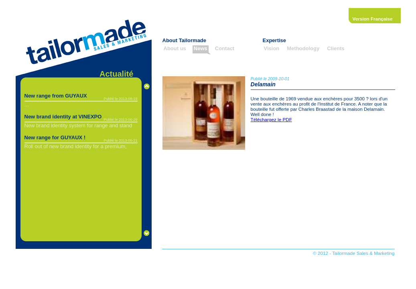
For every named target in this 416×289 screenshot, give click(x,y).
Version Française (373, 18)
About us (175, 48)
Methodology (303, 48)
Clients (335, 48)
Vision (272, 48)
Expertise (274, 40)
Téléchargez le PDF (271, 119)
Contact (224, 48)
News (200, 48)
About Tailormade (184, 40)
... (26, 105)
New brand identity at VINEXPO (63, 117)
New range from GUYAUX (55, 96)
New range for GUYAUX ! (55, 137)
